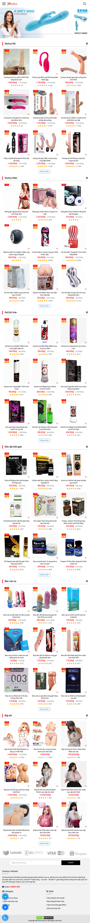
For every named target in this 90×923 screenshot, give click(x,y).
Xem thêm (44, 171)
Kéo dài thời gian (13, 446)
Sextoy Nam (11, 178)
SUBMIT (71, 863)
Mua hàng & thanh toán (55, 901)
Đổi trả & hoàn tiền (53, 908)
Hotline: (12, 887)
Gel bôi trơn (11, 312)
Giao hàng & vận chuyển (56, 898)
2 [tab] (46, 35)
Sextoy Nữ (10, 43)
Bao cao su (10, 581)
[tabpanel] (45, 23)
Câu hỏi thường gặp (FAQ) (56, 905)
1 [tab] (44, 35)
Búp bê (8, 715)
